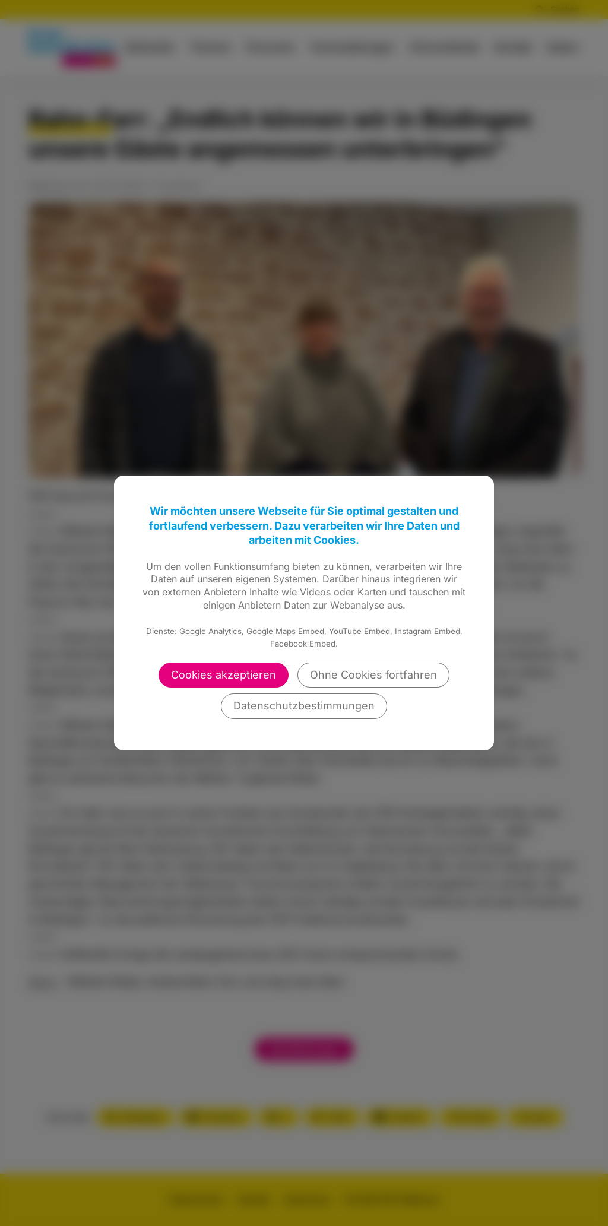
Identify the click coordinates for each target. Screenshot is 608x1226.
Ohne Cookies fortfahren (373, 675)
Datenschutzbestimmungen (304, 705)
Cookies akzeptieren (223, 675)
